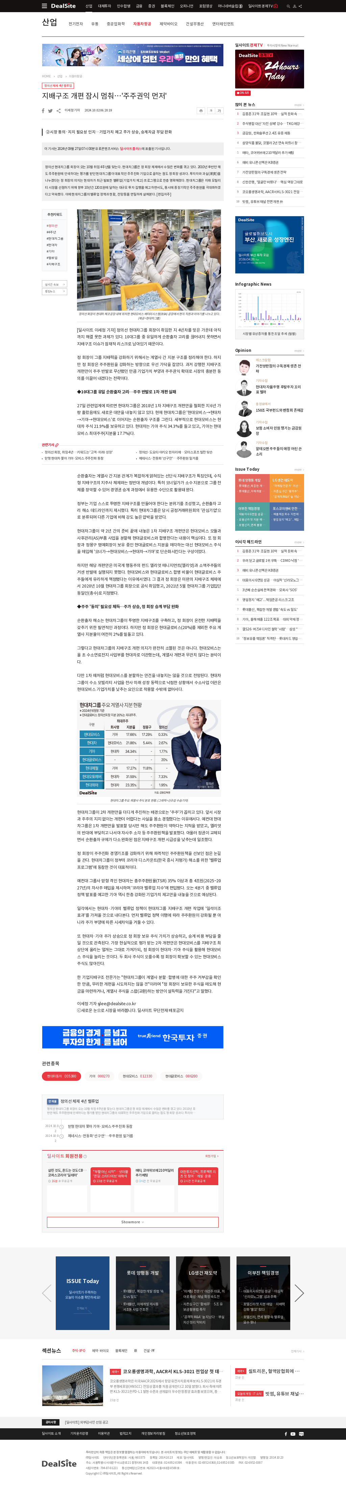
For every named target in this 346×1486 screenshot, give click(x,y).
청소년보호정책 (185, 1434)
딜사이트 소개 (51, 1434)
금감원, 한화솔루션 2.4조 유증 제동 (266, 133)
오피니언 (186, 6)
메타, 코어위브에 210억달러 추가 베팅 (268, 153)
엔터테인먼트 (223, 23)
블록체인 (167, 6)
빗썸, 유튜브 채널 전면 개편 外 (262, 202)
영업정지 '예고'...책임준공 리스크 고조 (287, 519)
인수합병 (123, 6)
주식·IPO (78, 1351)
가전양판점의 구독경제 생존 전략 (264, 172)
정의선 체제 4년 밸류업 (58, 85)
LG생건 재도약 (283, 480)
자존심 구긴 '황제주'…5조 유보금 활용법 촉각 (287, 491)
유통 (95, 23)
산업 (88, 6)
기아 (99, 1076)
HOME (46, 76)
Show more (133, 1222)
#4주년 (51, 232)
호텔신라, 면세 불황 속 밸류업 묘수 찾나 (253, 525)
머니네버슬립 (230, 6)
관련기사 (48, 445)
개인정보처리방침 (153, 1434)
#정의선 (52, 226)
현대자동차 (61, 1076)
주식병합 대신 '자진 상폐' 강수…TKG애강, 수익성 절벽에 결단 (284, 124)
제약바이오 (168, 23)
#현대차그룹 (55, 239)
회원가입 (210, 1156)
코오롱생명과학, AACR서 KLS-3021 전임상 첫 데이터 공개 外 (284, 192)
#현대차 (52, 245)
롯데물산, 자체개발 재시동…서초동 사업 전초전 (253, 491)
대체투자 (104, 6)
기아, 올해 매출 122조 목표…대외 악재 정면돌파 (275, 619)
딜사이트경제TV (263, 5)
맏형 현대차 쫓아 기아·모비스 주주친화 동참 (74, 459)
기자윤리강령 (79, 1434)
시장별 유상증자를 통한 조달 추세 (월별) (269, 334)
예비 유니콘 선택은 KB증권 (260, 162)
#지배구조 (53, 264)
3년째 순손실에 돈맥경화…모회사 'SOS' (269, 590)
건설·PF (149, 1351)
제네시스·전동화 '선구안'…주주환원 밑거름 (168, 459)
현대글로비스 (181, 1076)
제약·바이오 (100, 1351)
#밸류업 (52, 258)
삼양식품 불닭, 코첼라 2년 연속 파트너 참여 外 (273, 143)
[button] (299, 1293)
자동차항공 (142, 23)
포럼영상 (205, 6)
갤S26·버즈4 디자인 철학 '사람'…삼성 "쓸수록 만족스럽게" (283, 629)
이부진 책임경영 (249, 509)
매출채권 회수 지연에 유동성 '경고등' (287, 514)
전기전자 (76, 23)
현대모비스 (137, 1076)
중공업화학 (116, 23)
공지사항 (51, 1422)
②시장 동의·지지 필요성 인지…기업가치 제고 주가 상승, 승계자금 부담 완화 (109, 132)
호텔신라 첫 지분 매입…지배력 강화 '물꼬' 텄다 (253, 519)
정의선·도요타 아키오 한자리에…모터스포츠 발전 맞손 (176, 452)
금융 (139, 6)
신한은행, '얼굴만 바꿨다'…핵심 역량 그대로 (272, 182)
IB (135, 1351)
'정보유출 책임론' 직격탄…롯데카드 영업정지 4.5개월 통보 (282, 638)
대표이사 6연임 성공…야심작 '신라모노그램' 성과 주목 (253, 514)
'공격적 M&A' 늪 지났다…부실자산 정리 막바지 (287, 496)
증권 (151, 6)
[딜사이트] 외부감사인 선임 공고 (86, 1422)
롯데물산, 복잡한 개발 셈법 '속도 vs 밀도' (253, 486)
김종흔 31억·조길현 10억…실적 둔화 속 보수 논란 (276, 114)
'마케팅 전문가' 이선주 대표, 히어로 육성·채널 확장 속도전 (287, 486)
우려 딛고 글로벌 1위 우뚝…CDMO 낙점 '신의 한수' (277, 560)
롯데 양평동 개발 (249, 480)
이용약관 (104, 1434)
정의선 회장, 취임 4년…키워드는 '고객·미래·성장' (79, 452)
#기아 (50, 252)
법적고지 (125, 1434)
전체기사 (296, 1351)
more (56, 445)
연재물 (53, 1101)
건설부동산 (195, 23)
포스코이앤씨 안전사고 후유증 (287, 509)
